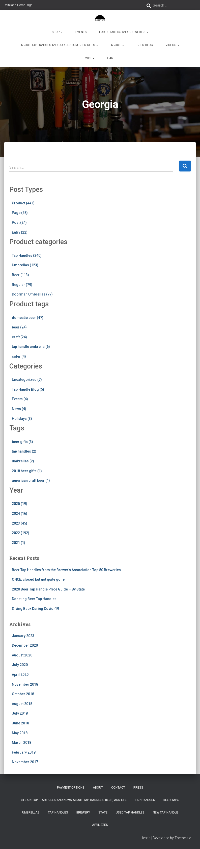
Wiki (90, 58)
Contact (118, 787)
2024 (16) (19, 513)
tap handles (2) (24, 451)
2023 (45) (19, 523)
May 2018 (19, 733)
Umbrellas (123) (25, 265)
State (102, 812)
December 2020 (25, 645)
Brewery (83, 812)
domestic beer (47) (27, 318)
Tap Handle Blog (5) (28, 389)
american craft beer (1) (31, 480)
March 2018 (21, 743)
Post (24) (19, 222)
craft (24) (19, 337)
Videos (172, 45)
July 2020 (20, 665)
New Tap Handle (165, 812)
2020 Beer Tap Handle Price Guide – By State (48, 589)
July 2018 (20, 713)
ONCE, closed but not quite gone (38, 579)
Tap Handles (145, 800)
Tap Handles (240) (27, 255)
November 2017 (25, 762)
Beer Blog (145, 45)
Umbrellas (31, 812)
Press (138, 787)
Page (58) (20, 213)
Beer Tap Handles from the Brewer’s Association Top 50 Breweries (66, 570)
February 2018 (24, 752)
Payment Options (70, 787)
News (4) (19, 409)
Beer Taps (171, 800)
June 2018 (20, 723)
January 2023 (23, 636)
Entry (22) (19, 232)
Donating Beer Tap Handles (34, 599)
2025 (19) (19, 504)
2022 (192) (20, 533)
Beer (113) (20, 275)
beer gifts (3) (22, 442)
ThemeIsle (183, 838)
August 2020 (22, 655)
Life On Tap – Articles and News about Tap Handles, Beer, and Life (74, 800)
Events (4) (20, 399)
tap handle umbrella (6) (31, 347)
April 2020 (20, 675)
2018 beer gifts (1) (27, 471)
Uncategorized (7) (27, 380)
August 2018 (22, 704)
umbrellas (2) (23, 461)
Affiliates (100, 825)
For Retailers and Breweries (124, 32)
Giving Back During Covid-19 (35, 609)
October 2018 (23, 694)
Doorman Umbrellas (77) (32, 294)
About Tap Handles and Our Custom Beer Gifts (59, 45)
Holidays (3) (22, 419)
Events (81, 32)
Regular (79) (22, 285)
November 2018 (25, 684)
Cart (111, 58)
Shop (57, 32)
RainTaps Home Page (18, 5)
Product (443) (23, 203)
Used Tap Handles (130, 812)
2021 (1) (18, 543)
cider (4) (19, 356)
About (117, 45)
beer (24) (19, 327)
